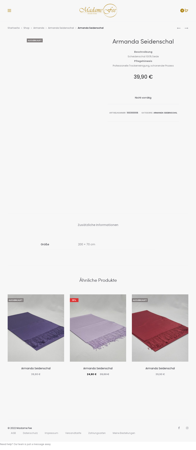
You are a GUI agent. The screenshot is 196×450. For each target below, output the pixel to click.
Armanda (38, 28)
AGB (13, 433)
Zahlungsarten (97, 433)
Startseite (14, 28)
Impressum (51, 433)
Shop (26, 28)
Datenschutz (30, 433)
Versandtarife (73, 433)
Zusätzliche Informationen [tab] (98, 225)
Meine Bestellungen (124, 433)
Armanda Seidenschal (61, 28)
